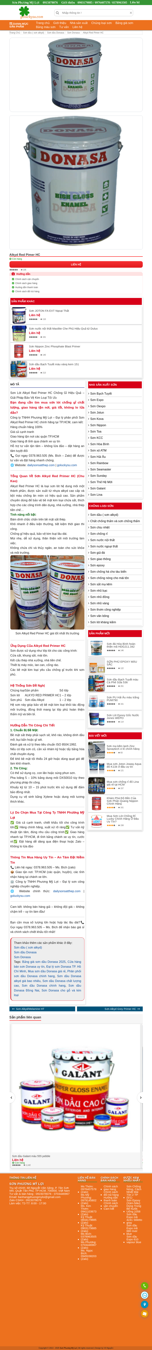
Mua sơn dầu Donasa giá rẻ (47, 971)
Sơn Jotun (97, 412)
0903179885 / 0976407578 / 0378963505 (102, 2)
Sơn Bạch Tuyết (101, 393)
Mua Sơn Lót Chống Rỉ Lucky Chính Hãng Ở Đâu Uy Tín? (123, 818)
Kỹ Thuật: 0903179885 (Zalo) (88, 1228)
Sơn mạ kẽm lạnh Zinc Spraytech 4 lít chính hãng (123, 747)
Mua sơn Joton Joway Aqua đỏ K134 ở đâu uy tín (124, 765)
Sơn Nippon (98, 425)
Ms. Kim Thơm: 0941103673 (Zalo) (88, 1210)
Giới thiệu (68, 2)
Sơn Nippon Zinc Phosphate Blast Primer (54, 346)
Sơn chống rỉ (99, 533)
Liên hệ (135, 2)
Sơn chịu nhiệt (100, 527)
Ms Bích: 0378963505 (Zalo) (88, 1236)
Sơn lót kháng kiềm (103, 622)
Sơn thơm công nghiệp (105, 609)
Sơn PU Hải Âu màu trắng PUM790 (123, 698)
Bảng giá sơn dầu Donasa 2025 (44, 961)
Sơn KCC (96, 437)
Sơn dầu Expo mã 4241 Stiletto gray (134, 1218)
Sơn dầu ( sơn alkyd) (28, 947)
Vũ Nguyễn (108, 1348)
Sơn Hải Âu (98, 456)
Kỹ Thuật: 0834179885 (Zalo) (88, 1220)
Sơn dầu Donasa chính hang (43, 985)
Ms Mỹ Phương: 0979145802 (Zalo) (88, 1198)
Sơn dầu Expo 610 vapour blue (133, 1239)
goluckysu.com (67, 465)
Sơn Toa (95, 431)
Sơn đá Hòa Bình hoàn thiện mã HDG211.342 (121, 645)
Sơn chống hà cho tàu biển (108, 571)
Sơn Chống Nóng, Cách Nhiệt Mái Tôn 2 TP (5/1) (133, 1192)
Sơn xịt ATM (98, 450)
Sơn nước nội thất (102, 540)
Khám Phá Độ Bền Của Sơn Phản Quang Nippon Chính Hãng (122, 801)
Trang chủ (42, 23)
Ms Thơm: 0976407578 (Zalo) (88, 1189)
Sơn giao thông (100, 559)
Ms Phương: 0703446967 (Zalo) (88, 1245)
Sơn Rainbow (99, 463)
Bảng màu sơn (46, 27)
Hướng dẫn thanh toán (26, 287)
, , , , (39, 1189)
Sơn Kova (96, 418)
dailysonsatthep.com (41, 465)
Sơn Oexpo (98, 406)
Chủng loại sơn (101, 23)
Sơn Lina (96, 494)
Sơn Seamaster (100, 469)
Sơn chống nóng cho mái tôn (109, 578)
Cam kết (109, 1208)
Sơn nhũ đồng (99, 597)
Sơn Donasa (22, 957)
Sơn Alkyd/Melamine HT (30, 1008)
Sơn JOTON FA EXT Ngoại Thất (49, 310)
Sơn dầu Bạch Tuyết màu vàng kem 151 (54, 364)
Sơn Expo (96, 399)
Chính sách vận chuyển (27, 279)
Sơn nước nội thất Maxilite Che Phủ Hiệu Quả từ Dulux (63, 328)
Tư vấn (64, 27)
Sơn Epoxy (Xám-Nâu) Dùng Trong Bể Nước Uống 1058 (133, 1206)
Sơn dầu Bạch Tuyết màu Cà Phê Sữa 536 (122, 681)
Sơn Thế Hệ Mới (101, 482)
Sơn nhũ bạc (98, 590)
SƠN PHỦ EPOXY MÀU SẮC (122, 663)
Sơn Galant (98, 488)
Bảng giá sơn (124, 23)
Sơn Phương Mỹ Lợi (68, 1348)
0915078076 (50, 2)
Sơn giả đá (97, 552)
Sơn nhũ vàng (99, 603)
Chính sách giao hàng (26, 283)
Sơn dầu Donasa (25, 952)
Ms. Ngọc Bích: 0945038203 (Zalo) (88, 1254)
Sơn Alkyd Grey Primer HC (120, 1008)
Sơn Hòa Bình (99, 444)
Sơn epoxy (97, 565)
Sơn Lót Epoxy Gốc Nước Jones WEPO (123, 716)
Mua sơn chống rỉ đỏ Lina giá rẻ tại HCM (123, 783)
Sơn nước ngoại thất (104, 546)
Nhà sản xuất (79, 23)
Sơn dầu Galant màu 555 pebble (31, 1156)
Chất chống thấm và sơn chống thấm (115, 521)
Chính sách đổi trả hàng (27, 291)
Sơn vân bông (99, 615)
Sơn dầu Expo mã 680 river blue (132, 1229)
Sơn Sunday (98, 475)
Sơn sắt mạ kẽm (101, 584)
